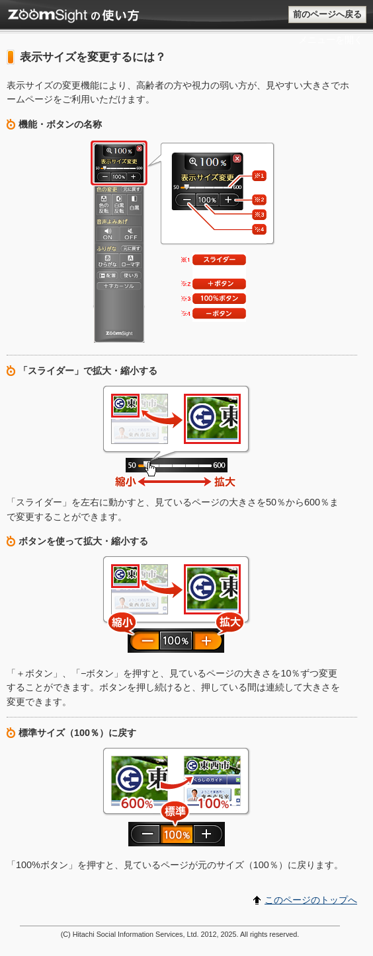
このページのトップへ (311, 900)
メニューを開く (330, 39)
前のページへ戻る (327, 14)
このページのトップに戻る (0, 7)
